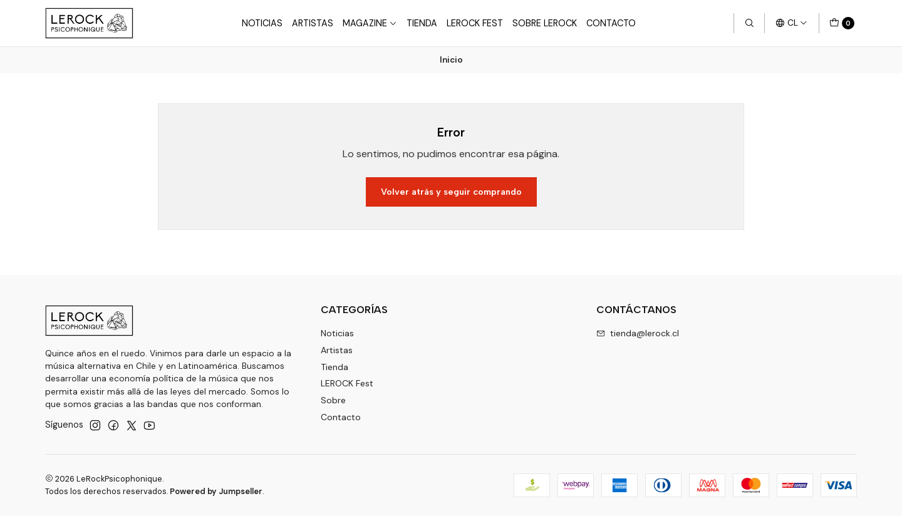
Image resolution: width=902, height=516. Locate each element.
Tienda (422, 23)
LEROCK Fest (347, 383)
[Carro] (842, 23)
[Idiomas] (791, 23)
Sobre (333, 400)
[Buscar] (749, 23)
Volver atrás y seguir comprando (451, 191)
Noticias (262, 23)
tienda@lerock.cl (637, 333)
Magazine (370, 23)
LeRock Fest (475, 23)
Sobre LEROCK (544, 23)
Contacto (611, 23)
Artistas (312, 23)
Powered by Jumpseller (216, 491)
